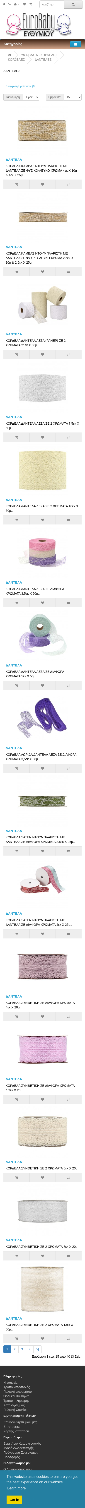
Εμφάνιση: (55, 97)
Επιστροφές (11, 1427)
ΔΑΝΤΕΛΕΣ (43, 59)
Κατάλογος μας (14, 1405)
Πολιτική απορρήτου (17, 1391)
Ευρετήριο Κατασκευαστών (22, 1443)
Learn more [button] (16, 1488)
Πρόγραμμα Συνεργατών (20, 1452)
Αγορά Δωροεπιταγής (18, 1448)
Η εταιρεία (10, 1382)
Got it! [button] (14, 1500)
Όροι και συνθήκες (16, 1396)
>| (37, 1349)
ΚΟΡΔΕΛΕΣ (16, 59)
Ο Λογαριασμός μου (17, 1469)
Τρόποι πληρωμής (16, 1400)
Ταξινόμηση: (13, 97)
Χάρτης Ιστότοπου (16, 1431)
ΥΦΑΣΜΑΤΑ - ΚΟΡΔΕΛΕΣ (39, 55)
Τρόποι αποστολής (16, 1387)
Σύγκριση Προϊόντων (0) (20, 86)
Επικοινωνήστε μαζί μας (20, 1422)
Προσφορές (11, 1457)
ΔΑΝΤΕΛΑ (14, 159)
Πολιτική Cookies (15, 1410)
